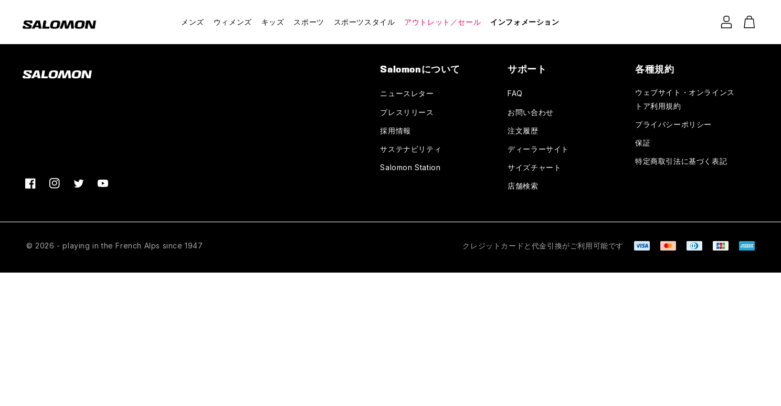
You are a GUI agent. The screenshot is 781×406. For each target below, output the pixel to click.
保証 (642, 142)
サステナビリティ (410, 148)
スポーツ (308, 21)
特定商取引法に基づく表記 (681, 161)
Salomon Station (410, 167)
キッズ (272, 21)
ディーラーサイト (538, 148)
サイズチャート (534, 167)
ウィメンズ (233, 21)
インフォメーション (524, 21)
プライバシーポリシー (673, 124)
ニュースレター (407, 93)
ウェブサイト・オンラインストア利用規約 (685, 99)
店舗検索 (523, 185)
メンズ (192, 21)
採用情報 (395, 130)
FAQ (515, 93)
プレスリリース (407, 112)
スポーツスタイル (364, 21)
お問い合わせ (531, 112)
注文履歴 (523, 130)
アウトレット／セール (442, 21)
